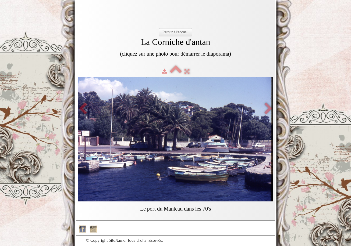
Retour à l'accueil (175, 32)
